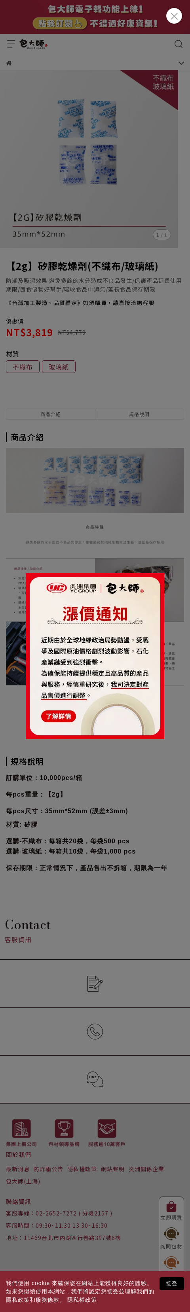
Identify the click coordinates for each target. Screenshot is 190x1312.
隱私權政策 (82, 1300)
